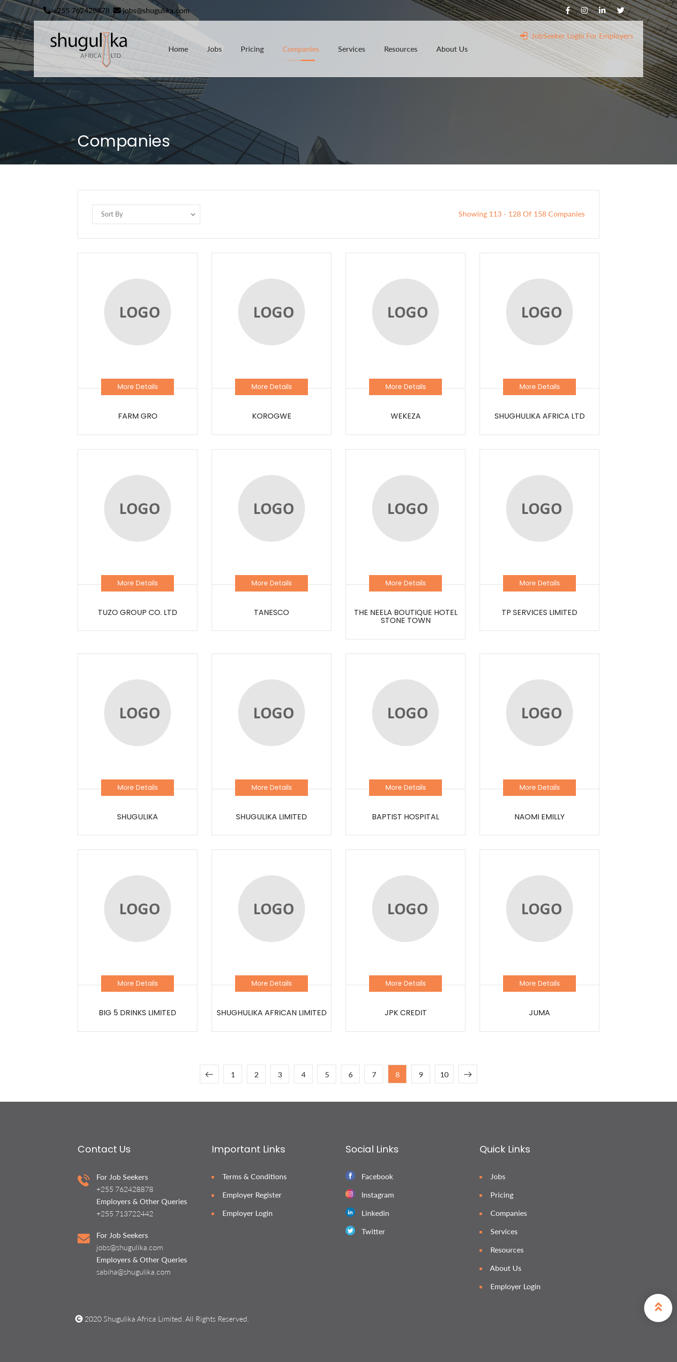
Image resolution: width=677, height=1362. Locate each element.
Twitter (373, 1231)
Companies (503, 1212)
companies (301, 48)
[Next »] (467, 1074)
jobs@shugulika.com (151, 10)
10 (444, 1074)
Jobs (492, 1176)
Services (499, 1231)
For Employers (609, 35)
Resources (502, 1249)
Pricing (496, 1194)
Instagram (378, 1194)
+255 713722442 (124, 1213)
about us (452, 48)
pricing (252, 48)
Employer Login (242, 1212)
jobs (214, 48)
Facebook (377, 1176)
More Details (138, 386)
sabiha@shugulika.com (133, 1271)
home (178, 48)
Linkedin (375, 1212)
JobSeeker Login (552, 35)
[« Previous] (209, 1074)
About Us (500, 1267)
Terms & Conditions (249, 1176)
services (351, 48)
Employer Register (247, 1194)
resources (400, 48)
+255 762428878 (76, 10)
